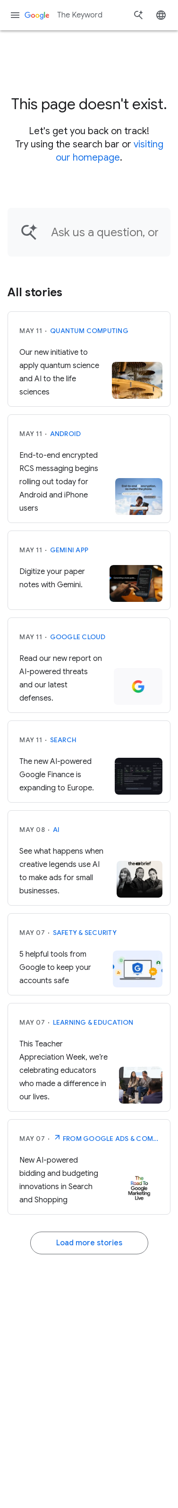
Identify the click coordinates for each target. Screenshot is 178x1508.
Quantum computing (89, 330)
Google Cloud (78, 637)
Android (65, 433)
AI (56, 829)
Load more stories (89, 1243)
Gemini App (69, 550)
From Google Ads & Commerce (108, 1137)
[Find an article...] (104, 232)
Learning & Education (93, 1022)
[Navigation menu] (15, 15)
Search (63, 740)
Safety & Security (85, 932)
